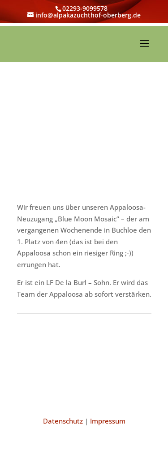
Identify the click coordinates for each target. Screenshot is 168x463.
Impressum (107, 420)
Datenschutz (63, 420)
